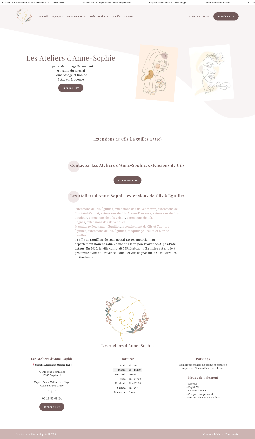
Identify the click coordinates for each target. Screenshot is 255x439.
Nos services (74, 16)
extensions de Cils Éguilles (107, 231)
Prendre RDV (226, 16)
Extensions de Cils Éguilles (94, 209)
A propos (57, 16)
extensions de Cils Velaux (107, 218)
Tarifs (116, 16)
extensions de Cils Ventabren (135, 209)
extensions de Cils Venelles (106, 222)
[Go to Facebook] (52, 392)
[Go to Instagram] (55, 392)
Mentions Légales (212, 434)
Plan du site (232, 434)
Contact (128, 16)
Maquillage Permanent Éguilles (97, 226)
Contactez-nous (127, 180)
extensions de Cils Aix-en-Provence (126, 213)
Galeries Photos (99, 16)
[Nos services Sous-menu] (84, 16)
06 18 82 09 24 (199, 16)
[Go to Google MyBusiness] (48, 392)
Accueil (43, 16)
